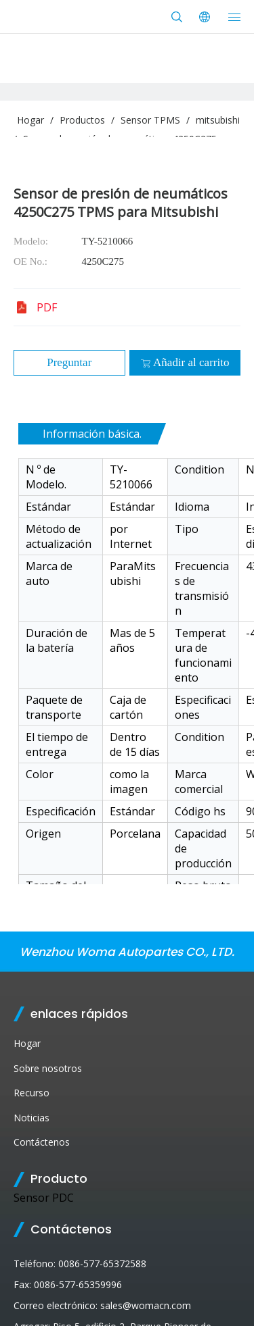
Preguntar (69, 362)
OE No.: (30, 261)
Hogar (27, 1043)
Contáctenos (42, 1142)
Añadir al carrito (184, 362)
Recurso (31, 1092)
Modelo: (31, 241)
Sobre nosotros (48, 1068)
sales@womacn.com (145, 1305)
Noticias (31, 1117)
